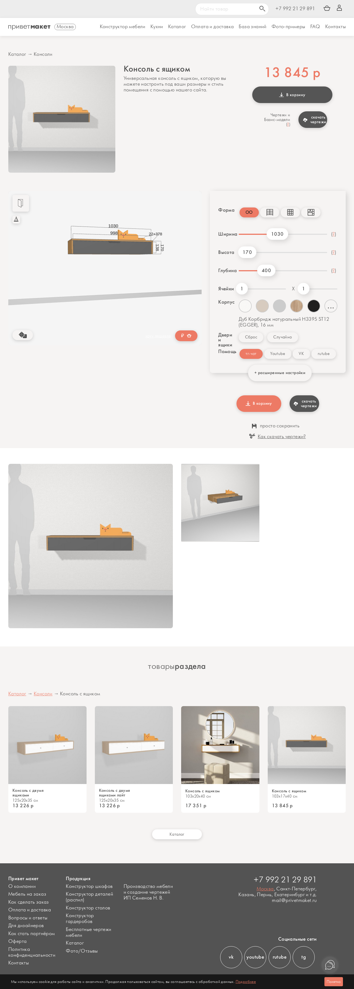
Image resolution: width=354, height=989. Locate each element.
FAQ (315, 27)
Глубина (226, 270)
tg (303, 957)
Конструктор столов (88, 908)
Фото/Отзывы (82, 951)
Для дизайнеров (26, 926)
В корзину (292, 95)
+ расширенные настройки (279, 372)
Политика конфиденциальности (31, 952)
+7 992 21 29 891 (295, 9)
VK (301, 353)
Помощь (224, 351)
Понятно (334, 981)
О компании (22, 886)
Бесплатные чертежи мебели (88, 932)
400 (266, 270)
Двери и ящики (225, 339)
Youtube (277, 353)
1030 (277, 234)
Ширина (226, 234)
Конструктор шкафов (89, 886)
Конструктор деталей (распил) (89, 897)
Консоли (43, 54)
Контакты (335, 27)
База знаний (252, 27)
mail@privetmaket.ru (294, 901)
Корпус (226, 301)
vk (231, 957)
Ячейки (226, 288)
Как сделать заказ (28, 902)
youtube (255, 957)
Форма (224, 209)
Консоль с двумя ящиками (28, 793)
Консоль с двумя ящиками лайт (114, 793)
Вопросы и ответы (27, 918)
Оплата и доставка (29, 910)
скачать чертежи (314, 119)
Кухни (156, 27)
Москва (265, 889)
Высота (226, 252)
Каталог (177, 27)
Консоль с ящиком (202, 791)
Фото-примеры (288, 27)
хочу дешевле (158, 336)
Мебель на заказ (27, 894)
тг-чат (251, 353)
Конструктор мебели (122, 27)
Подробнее (246, 981)
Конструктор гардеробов (80, 919)
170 (247, 252)
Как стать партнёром (31, 934)
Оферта (17, 941)
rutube (324, 353)
